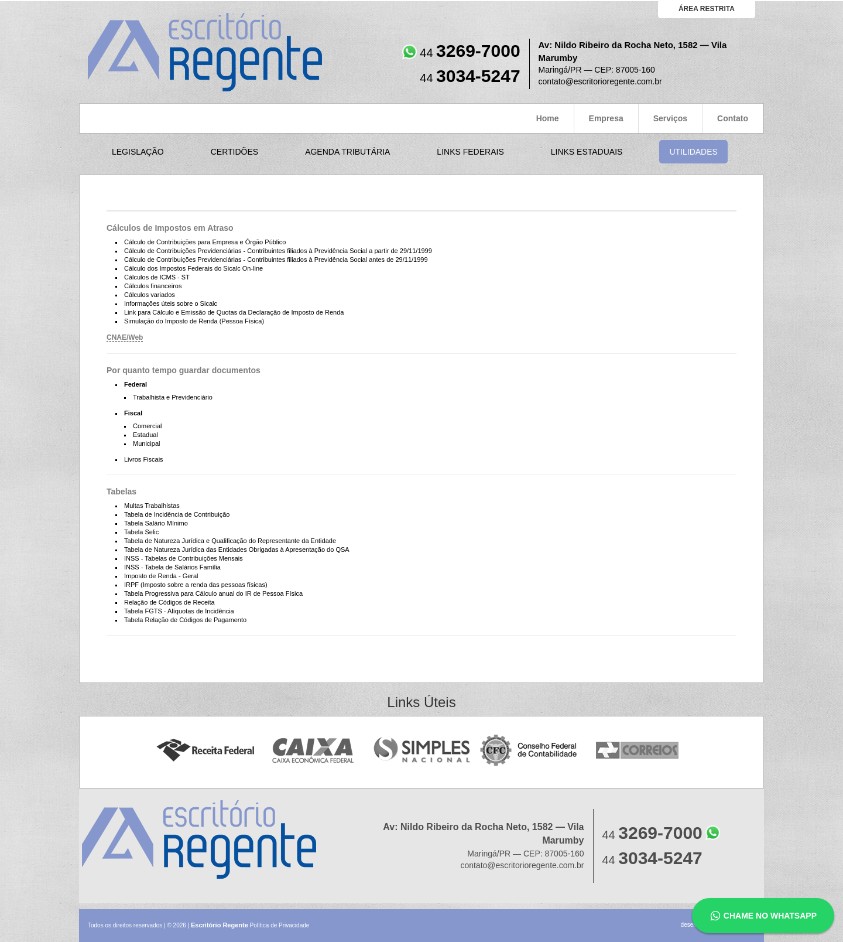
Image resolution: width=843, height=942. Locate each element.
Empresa (606, 118)
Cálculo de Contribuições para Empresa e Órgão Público (205, 241)
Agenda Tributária (347, 151)
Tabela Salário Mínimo (156, 523)
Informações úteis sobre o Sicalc (170, 303)
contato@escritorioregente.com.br (600, 81)
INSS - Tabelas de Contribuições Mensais (183, 558)
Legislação (138, 151)
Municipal (146, 443)
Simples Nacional (422, 750)
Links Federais (470, 151)
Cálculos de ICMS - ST (157, 277)
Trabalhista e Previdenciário (173, 397)
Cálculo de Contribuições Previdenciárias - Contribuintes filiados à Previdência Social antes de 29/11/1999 (276, 259)
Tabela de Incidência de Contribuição (176, 514)
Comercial (147, 425)
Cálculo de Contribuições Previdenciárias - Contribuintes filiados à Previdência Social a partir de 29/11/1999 (278, 250)
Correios (638, 750)
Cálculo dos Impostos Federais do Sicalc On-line (193, 268)
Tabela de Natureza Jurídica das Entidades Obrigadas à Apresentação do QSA (236, 549)
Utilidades (693, 151)
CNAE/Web (125, 337)
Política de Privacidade (280, 925)
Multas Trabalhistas (152, 505)
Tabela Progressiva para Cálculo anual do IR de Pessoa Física (213, 593)
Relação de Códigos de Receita (169, 602)
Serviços (670, 118)
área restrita (706, 9)
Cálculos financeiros (152, 285)
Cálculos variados (149, 294)
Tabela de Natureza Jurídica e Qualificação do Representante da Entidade (230, 540)
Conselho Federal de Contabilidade (529, 750)
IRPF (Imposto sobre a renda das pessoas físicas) (196, 584)
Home (547, 118)
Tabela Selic (141, 531)
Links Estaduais (587, 151)
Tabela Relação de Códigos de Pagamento (185, 619)
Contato (732, 118)
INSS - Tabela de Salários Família (172, 567)
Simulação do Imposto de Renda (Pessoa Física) (194, 321)
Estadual (145, 434)
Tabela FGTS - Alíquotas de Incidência (179, 611)
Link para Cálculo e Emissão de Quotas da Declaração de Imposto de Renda (234, 312)
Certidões (234, 151)
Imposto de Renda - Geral (161, 575)
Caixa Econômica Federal (313, 750)
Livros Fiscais (143, 459)
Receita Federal (205, 750)
